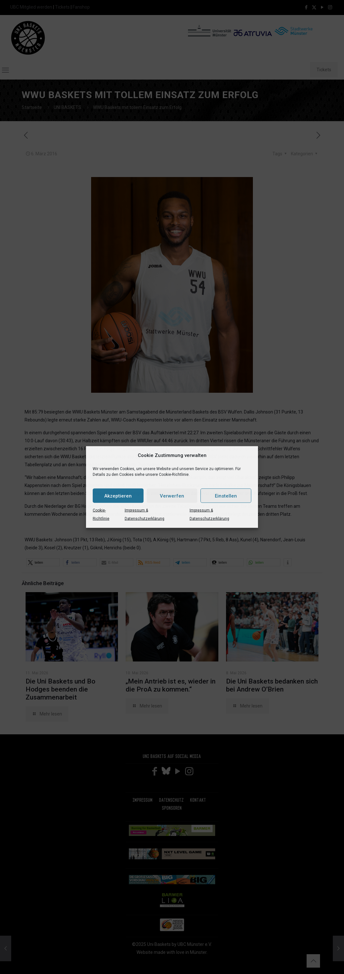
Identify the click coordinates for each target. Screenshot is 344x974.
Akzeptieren (118, 496)
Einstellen (226, 496)
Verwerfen (172, 496)
